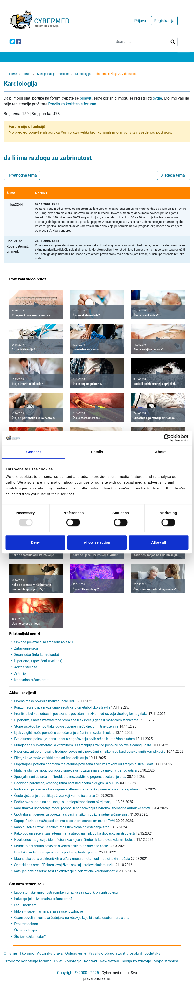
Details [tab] (97, 452)
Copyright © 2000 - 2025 (78, 972)
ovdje (157, 98)
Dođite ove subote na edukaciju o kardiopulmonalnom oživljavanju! (64, 802)
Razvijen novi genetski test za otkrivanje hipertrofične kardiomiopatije (66, 871)
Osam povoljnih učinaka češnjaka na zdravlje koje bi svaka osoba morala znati (72, 918)
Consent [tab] (33, 452)
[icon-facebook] (18, 42)
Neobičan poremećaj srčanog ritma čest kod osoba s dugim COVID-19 (66, 783)
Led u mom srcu (26, 905)
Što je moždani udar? (30, 936)
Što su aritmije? (25, 930)
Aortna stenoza (25, 667)
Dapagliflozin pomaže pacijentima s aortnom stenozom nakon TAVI (64, 821)
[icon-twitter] (12, 42)
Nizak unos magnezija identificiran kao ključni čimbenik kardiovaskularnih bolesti (74, 840)
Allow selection (97, 542)
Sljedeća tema (173, 175)
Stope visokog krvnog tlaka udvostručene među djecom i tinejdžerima (66, 726)
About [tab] (160, 452)
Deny (35, 542)
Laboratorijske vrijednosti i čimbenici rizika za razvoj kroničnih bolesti (66, 892)
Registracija (164, 20)
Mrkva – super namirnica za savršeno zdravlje (48, 911)
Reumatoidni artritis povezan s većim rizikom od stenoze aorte (61, 846)
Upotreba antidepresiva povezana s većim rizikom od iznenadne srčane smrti (71, 814)
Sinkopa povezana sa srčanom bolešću (43, 642)
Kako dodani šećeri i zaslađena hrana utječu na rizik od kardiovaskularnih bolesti (74, 833)
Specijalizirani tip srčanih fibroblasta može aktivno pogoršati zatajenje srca (70, 777)
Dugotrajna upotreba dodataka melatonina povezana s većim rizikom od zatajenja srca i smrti (84, 764)
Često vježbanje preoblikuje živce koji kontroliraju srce (54, 796)
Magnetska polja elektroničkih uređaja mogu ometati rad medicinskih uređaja (72, 858)
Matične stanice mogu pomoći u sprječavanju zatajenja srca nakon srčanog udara (75, 770)
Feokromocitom (26, 924)
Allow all (158, 542)
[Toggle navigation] (183, 57)
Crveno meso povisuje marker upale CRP (44, 701)
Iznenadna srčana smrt (31, 680)
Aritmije (20, 673)
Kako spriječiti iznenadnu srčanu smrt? (43, 899)
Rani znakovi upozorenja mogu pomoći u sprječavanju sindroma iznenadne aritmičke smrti (82, 808)
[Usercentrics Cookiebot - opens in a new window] (167, 438)
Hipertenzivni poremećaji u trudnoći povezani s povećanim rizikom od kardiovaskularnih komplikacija (90, 751)
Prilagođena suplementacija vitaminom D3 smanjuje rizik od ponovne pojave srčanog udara (82, 745)
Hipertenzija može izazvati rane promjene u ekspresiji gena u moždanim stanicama (76, 720)
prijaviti (86, 98)
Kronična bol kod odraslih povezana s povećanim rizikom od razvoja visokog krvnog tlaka (80, 714)
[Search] (140, 41)
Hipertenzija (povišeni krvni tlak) (38, 661)
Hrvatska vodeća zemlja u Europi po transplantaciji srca (56, 852)
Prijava (140, 20)
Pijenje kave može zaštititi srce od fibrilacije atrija (51, 758)
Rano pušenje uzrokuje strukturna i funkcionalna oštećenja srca (61, 827)
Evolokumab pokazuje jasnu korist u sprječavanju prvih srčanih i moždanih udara (74, 739)
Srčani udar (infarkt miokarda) (36, 655)
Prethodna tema (22, 175)
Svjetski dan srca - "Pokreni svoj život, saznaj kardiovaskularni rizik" (64, 865)
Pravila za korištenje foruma (72, 104)
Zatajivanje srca (26, 648)
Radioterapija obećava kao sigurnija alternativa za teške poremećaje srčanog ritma (76, 789)
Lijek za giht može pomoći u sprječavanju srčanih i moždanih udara (64, 733)
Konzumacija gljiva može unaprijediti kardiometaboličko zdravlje (62, 707)
